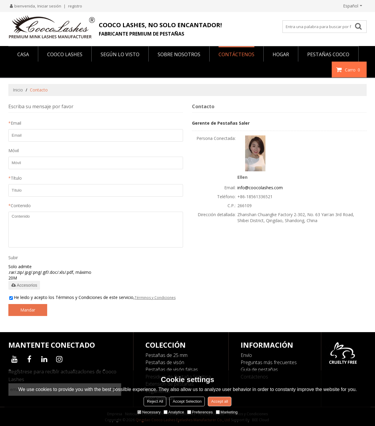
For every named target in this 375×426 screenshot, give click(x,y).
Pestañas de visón (164, 362)
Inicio (18, 90)
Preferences (200, 412)
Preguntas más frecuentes (269, 362)
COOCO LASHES (64, 54)
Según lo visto (120, 54)
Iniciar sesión (49, 6)
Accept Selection (187, 401)
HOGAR (281, 54)
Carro (353, 70)
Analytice (174, 412)
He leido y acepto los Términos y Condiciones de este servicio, (92, 297)
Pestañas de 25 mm (166, 355)
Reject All (155, 401)
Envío (246, 355)
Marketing (227, 412)
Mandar (27, 310)
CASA (23, 54)
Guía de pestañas (259, 369)
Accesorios (24, 285)
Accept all (219, 401)
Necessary (148, 412)
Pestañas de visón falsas (171, 369)
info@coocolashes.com (260, 187)
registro (75, 6)
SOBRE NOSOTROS (179, 54)
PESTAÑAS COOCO (328, 54)
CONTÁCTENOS (236, 54)
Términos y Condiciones (155, 297)
